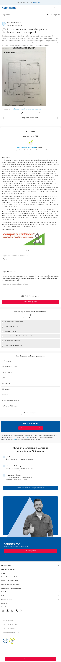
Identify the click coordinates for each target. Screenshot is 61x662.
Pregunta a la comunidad (30, 118)
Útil (5, 259)
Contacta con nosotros (7, 606)
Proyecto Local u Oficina (12, 340)
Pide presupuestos (30, 659)
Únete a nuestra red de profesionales (30, 488)
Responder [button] (30, 251)
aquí (26, 437)
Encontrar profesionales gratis (30, 428)
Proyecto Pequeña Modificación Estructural (18, 336)
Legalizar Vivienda (10, 331)
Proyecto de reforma (11, 326)
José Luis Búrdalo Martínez (26, 148)
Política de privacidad (10, 624)
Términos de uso (8, 620)
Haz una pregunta (53, 15)
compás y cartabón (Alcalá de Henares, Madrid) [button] (26, 150)
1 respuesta (6, 109)
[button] (30, 565)
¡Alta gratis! (36, 2)
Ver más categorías (30, 413)
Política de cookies (9, 628)
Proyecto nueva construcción (13, 321)
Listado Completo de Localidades (11, 588)
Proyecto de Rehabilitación (13, 345)
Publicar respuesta (30, 302)
